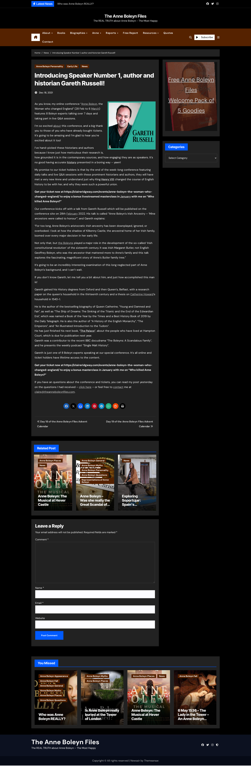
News (85, 66)
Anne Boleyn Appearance (54, 675)
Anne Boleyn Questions (94, 475)
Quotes (168, 33)
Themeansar (151, 761)
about (57, 126)
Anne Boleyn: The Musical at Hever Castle (52, 500)
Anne (96, 33)
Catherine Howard (141, 294)
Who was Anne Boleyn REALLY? (52, 717)
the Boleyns (65, 243)
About (46, 33)
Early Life (72, 66)
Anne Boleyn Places (50, 460)
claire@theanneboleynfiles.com (55, 392)
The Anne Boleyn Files (125, 16)
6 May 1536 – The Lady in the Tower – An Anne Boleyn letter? (193, 717)
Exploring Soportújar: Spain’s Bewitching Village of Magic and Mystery (135, 506)
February (72, 213)
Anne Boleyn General (93, 460)
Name (39, 587)
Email (39, 602)
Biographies (78, 33)
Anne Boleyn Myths (92, 465)
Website (40, 617)
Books (61, 33)
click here (85, 387)
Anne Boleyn (89, 104)
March (95, 108)
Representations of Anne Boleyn (95, 480)
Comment (42, 538)
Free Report (130, 33)
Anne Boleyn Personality (49, 66)
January (125, 196)
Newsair (135, 761)
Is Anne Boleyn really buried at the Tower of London (102, 715)
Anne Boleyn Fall (49, 680)
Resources (150, 33)
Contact (47, 41)
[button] (218, 37)
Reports (111, 33)
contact (118, 387)
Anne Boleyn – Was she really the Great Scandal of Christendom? (95, 502)
